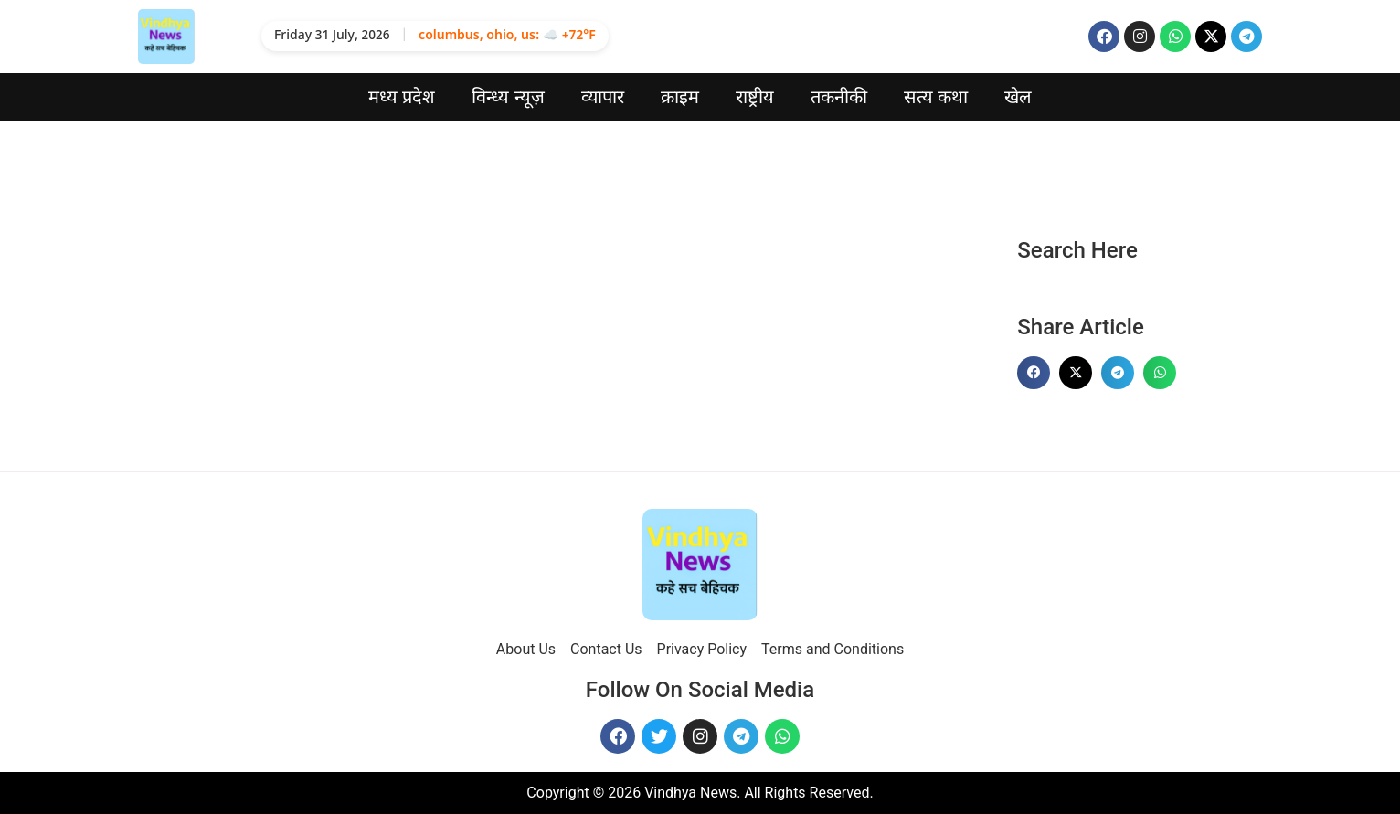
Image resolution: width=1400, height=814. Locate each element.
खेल (1018, 97)
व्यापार (602, 97)
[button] (1033, 372)
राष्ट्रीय (755, 97)
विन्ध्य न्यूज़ (508, 97)
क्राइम (680, 97)
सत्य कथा (936, 97)
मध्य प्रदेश (402, 97)
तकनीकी (839, 97)
